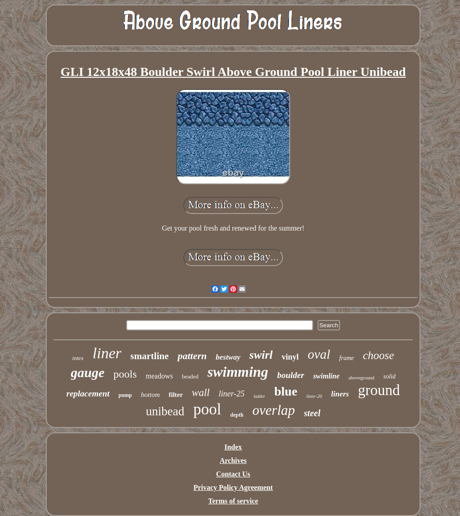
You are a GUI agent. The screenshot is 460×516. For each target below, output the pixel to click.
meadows (159, 376)
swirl (261, 354)
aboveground (361, 377)
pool (207, 409)
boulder (290, 375)
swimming (238, 372)
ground (379, 390)
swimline (326, 376)
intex (78, 358)
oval (319, 354)
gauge (88, 372)
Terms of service (233, 501)
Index (233, 447)
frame (346, 358)
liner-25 (232, 393)
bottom (150, 394)
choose (378, 355)
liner (107, 353)
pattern (192, 355)
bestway (228, 357)
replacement (88, 393)
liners (340, 394)
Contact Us (233, 474)
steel (312, 413)
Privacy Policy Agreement (233, 487)
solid (389, 376)
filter (175, 394)
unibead (165, 411)
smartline (149, 356)
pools (125, 374)
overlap (273, 410)
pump (125, 395)
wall (201, 392)
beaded (190, 376)
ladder (259, 396)
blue (285, 391)
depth (236, 415)
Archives (233, 460)
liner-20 (314, 396)
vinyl (290, 356)
